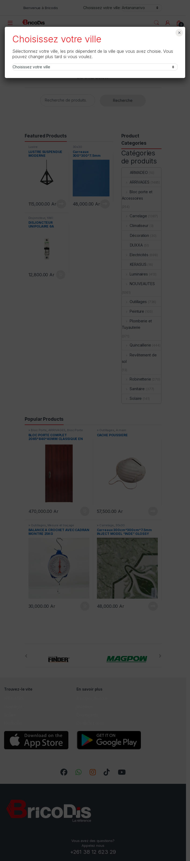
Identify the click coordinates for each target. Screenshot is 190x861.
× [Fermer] (179, 33)
